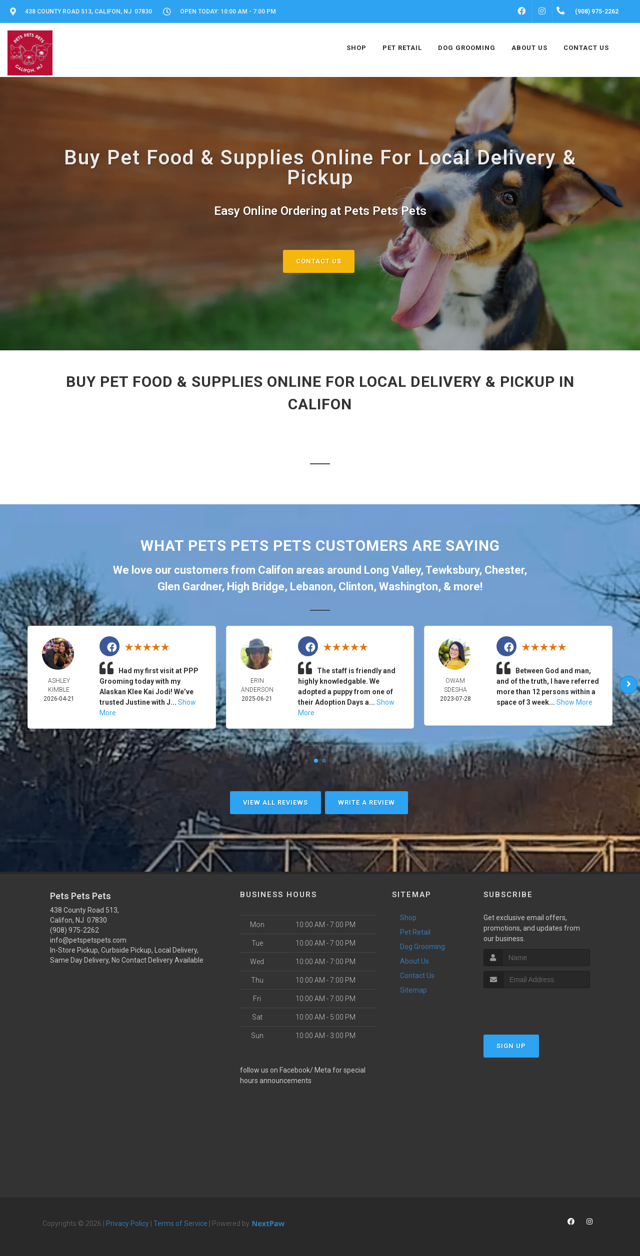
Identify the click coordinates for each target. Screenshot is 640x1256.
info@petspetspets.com (88, 940)
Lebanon (311, 586)
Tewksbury (452, 570)
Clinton (356, 586)
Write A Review (366, 802)
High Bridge (255, 586)
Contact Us (319, 261)
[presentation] (537, 1007)
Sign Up (511, 1046)
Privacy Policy (127, 1224)
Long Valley (392, 570)
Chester (504, 570)
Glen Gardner (190, 586)
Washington (408, 586)
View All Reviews (275, 802)
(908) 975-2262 (74, 930)
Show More (574, 702)
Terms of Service (181, 1224)
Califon (276, 570)
